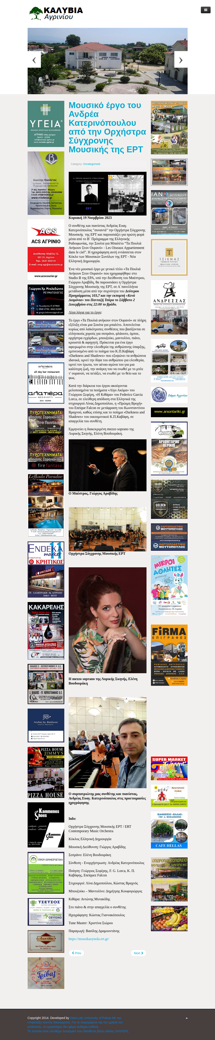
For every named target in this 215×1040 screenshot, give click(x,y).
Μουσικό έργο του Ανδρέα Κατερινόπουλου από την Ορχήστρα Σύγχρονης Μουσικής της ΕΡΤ (107, 127)
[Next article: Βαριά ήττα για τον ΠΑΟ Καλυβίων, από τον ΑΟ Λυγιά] (139, 953)
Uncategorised (91, 164)
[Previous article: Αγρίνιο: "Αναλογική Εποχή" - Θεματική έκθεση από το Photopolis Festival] (77, 953)
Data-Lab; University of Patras (91, 1018)
